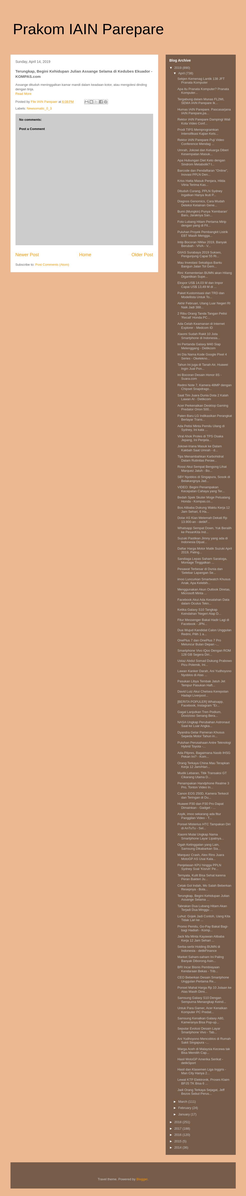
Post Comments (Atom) (52, 264)
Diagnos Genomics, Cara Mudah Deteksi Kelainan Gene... (201, 203)
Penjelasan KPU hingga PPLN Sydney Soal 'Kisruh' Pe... (199, 867)
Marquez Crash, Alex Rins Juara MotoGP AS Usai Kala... (200, 857)
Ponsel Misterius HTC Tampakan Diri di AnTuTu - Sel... (203, 826)
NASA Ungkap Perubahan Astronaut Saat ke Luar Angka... (203, 724)
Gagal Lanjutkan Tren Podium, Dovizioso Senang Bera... (199, 714)
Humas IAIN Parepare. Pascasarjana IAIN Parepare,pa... (204, 111)
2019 (178, 68)
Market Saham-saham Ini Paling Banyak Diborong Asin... (200, 959)
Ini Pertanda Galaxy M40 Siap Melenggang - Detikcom (199, 346)
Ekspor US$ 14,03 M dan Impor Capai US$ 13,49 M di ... (200, 285)
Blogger (141, 1179)
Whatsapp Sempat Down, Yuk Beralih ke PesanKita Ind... (204, 530)
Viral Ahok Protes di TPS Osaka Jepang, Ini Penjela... (200, 438)
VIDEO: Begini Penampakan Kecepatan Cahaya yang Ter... (201, 489)
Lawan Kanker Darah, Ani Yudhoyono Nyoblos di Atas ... (204, 673)
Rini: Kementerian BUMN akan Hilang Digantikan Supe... (204, 275)
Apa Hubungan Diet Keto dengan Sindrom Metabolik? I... (201, 162)
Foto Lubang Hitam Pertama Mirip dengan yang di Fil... (201, 224)
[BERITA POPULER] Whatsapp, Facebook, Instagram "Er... (200, 704)
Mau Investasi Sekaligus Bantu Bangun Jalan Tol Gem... (199, 264)
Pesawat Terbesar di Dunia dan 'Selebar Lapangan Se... (199, 571)
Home (85, 254)
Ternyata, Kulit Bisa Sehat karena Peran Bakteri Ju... (201, 877)
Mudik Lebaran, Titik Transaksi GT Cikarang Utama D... (202, 775)
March (183, 1101)
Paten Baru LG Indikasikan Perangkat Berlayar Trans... (204, 418)
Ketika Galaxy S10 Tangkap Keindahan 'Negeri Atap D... (199, 611)
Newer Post (27, 254)
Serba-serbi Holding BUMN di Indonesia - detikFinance (198, 949)
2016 (178, 1135)
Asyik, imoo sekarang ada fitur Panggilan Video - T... (199, 816)
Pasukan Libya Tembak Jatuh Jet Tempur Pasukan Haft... (201, 683)
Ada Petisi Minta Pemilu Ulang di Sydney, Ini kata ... (201, 428)
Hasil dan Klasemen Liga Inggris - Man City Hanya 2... (201, 1071)
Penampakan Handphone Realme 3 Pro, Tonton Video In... (203, 785)
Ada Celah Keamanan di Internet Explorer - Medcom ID (201, 326)
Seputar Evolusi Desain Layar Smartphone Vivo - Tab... (198, 1030)
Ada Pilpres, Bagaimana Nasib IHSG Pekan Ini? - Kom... (203, 755)
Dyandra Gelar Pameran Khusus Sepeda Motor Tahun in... (200, 734)
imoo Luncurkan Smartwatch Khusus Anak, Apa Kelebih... (203, 581)
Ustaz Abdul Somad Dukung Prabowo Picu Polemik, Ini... (204, 663)
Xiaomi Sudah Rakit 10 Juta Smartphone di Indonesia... (198, 336)
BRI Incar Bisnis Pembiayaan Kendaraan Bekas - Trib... (198, 969)
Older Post (142, 254)
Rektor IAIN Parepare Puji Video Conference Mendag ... (200, 142)
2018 (178, 1122)
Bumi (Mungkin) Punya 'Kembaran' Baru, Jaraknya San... (202, 213)
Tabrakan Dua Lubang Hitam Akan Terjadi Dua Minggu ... (202, 908)
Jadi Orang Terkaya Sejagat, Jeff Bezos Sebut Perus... (200, 1092)
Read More (24, 94)
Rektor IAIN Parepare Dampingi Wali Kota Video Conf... (203, 121)
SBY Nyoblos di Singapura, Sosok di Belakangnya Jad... (203, 479)
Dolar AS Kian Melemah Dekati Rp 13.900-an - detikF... (202, 520)
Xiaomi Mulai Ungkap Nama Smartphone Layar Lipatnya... (200, 836)
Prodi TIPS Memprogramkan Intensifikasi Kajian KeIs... (198, 131)
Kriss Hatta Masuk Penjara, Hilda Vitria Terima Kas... (201, 183)
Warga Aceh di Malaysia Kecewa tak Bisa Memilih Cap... (203, 1051)
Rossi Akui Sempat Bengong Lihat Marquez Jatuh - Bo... (202, 469)
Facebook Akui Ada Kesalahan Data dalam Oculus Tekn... (203, 601)
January (184, 1114)
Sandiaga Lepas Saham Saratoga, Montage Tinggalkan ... (202, 561)
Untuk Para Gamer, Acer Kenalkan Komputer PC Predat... (202, 1010)
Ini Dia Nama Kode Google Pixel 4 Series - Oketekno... (202, 356)
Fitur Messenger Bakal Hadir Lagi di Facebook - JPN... (203, 622)
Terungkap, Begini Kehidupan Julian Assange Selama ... (203, 898)
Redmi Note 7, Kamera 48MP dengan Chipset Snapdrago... (204, 387)
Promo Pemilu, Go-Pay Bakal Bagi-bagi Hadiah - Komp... (202, 928)
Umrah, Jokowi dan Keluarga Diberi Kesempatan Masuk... (202, 152)
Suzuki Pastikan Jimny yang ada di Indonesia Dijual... (202, 540)
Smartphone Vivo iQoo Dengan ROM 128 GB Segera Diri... (204, 652)
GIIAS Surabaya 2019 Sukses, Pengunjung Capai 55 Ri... (199, 254)
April (182, 73)
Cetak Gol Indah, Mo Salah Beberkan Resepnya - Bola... (204, 887)
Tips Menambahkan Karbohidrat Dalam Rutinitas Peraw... (200, 458)
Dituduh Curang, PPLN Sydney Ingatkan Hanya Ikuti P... (199, 193)
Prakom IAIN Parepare (88, 29)
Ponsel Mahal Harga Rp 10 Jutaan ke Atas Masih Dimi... (204, 989)
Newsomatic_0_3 (39, 108)
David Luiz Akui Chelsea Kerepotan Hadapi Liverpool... (202, 693)
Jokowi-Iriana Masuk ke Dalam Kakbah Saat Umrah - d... (199, 448)
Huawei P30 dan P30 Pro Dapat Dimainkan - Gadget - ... (200, 806)
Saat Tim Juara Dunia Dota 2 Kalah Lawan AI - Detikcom (202, 397)
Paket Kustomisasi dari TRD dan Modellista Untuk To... (200, 295)
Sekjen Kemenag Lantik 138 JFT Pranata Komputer (200, 81)
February (185, 1108)
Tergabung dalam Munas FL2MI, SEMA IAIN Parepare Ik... (200, 101)
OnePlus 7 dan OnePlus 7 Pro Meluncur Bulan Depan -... (199, 642)
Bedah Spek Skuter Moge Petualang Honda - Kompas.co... (203, 499)
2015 (178, 1141)
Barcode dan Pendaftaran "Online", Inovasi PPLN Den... (202, 172)
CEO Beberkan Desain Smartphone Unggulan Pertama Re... (203, 979)
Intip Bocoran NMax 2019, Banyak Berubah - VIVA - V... (202, 244)
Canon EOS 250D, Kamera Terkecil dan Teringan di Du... (202, 795)
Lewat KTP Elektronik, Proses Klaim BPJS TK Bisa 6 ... (203, 1081)
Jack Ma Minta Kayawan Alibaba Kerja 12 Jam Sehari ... (200, 938)
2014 (178, 1147)
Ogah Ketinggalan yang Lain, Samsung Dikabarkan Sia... (199, 846)
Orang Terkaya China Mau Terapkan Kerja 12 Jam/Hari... (203, 765)
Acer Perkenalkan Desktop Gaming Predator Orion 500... (202, 407)
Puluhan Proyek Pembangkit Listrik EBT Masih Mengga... (202, 234)
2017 (178, 1128)
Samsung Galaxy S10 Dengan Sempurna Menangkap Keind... (201, 1000)
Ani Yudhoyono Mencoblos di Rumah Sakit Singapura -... (204, 1041)
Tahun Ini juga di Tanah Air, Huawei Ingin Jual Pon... (202, 366)
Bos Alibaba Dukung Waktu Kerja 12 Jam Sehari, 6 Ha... (203, 509)
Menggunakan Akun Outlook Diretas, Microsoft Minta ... (203, 591)
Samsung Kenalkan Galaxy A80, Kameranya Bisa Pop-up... (200, 1020)
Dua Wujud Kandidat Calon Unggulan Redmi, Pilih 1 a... (204, 632)
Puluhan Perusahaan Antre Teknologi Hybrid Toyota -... (204, 744)
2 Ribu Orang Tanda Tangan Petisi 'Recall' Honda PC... (202, 315)
